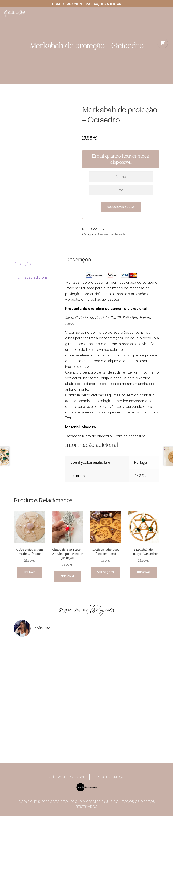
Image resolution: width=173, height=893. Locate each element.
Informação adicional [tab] (31, 277)
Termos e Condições (110, 777)
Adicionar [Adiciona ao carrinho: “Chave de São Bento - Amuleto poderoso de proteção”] (68, 576)
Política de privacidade (67, 777)
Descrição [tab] (22, 263)
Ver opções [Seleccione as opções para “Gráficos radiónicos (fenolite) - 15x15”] (105, 572)
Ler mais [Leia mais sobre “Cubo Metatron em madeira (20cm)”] (29, 572)
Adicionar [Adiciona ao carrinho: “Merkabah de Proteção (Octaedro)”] (144, 572)
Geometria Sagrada (111, 234)
